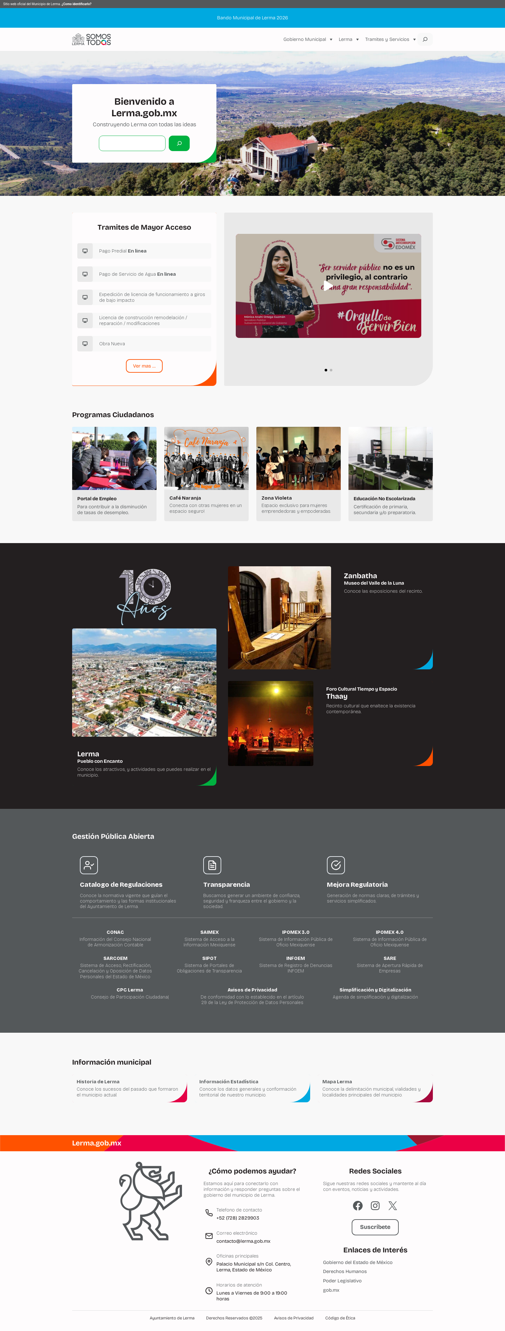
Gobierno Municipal (304, 39)
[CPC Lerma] (129, 993)
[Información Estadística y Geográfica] (252, 1088)
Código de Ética (340, 1318)
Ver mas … (144, 366)
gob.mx (331, 1290)
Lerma (345, 39)
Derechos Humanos (345, 1271)
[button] (328, 286)
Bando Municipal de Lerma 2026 (252, 18)
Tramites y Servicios (387, 39)
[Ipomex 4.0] (390, 939)
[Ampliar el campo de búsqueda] (425, 39)
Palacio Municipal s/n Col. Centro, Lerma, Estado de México (253, 1267)
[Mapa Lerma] (375, 1088)
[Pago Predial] (144, 251)
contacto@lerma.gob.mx (243, 1241)
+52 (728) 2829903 (237, 1218)
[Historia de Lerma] (129, 1088)
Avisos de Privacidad (294, 1318)
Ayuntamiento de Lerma (172, 1318)
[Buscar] (179, 143)
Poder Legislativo (342, 1281)
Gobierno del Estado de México (358, 1262)
